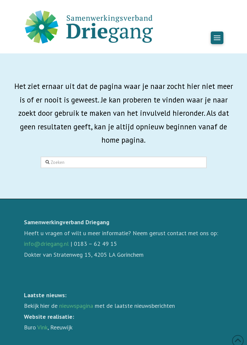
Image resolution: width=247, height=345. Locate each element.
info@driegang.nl (46, 243)
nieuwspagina (76, 306)
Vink (42, 327)
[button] (217, 38)
